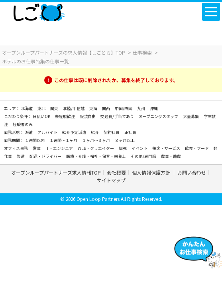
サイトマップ (111, 180)
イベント (140, 148)
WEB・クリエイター (96, 148)
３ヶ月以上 (125, 140)
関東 (54, 108)
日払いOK (42, 116)
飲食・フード (197, 148)
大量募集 (191, 116)
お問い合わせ (191, 172)
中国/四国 (124, 108)
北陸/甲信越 (74, 108)
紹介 (95, 132)
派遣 (29, 132)
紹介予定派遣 (74, 132)
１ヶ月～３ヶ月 (96, 140)
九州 (141, 108)
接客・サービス (166, 148)
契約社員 (112, 132)
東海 (93, 108)
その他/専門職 (144, 156)
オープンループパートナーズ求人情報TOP (56, 172)
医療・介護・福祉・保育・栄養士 (96, 156)
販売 (123, 148)
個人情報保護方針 (151, 172)
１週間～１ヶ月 (63, 140)
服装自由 (88, 116)
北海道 (27, 108)
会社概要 (116, 172)
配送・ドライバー (45, 156)
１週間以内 (35, 140)
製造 (21, 156)
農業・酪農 (171, 156)
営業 (37, 148)
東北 (41, 108)
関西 (106, 108)
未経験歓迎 (65, 116)
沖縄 (154, 108)
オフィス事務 (16, 148)
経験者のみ (23, 124)
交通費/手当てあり (117, 116)
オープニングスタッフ (159, 116)
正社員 (130, 132)
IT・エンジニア (59, 148)
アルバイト (47, 132)
